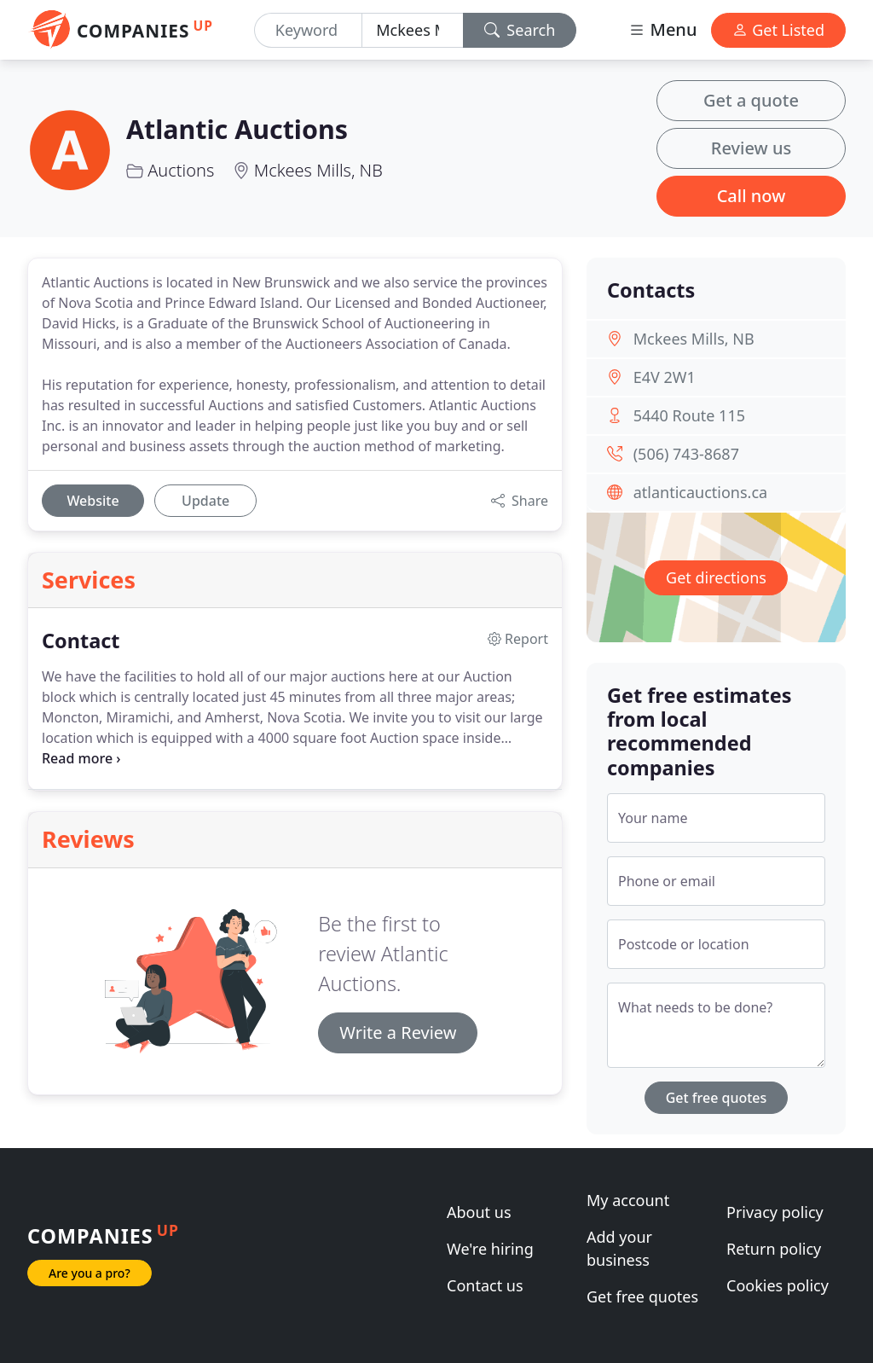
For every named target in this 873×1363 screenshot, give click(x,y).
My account (628, 1200)
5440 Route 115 (689, 415)
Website (92, 500)
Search (520, 30)
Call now (751, 195)
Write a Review (397, 1032)
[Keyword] (308, 30)
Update (205, 500)
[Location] (412, 30)
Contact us (485, 1285)
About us (479, 1212)
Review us (751, 148)
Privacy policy (775, 1212)
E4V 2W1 (664, 377)
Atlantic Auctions (237, 129)
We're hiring (490, 1248)
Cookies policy (777, 1285)
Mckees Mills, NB (318, 170)
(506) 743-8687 (686, 454)
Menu (662, 29)
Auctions (180, 170)
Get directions (716, 577)
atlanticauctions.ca (700, 492)
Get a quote (751, 100)
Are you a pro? (89, 1273)
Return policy (773, 1248)
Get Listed (778, 30)
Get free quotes (716, 1097)
